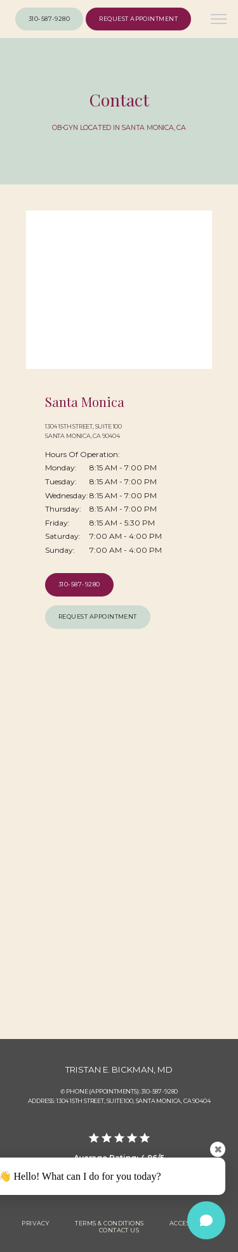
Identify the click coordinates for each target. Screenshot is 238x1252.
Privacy (36, 1223)
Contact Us (119, 1230)
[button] (219, 20)
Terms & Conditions (109, 1223)
